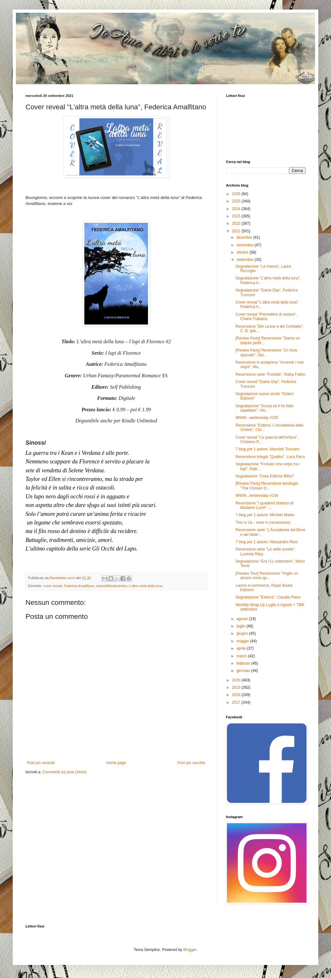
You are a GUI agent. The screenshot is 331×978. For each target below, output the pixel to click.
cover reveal (52, 586)
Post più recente (41, 763)
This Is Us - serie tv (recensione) (263, 522)
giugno (242, 633)
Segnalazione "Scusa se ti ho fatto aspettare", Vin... (264, 408)
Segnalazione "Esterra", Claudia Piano (268, 597)
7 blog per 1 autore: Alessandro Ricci (267, 542)
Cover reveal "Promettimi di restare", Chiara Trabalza (266, 316)
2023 (237, 216)
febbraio (243, 663)
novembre (245, 245)
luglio (241, 626)
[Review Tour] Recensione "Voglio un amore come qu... (267, 575)
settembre (245, 259)
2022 (237, 223)
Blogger (189, 949)
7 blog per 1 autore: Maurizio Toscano (267, 449)
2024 (237, 209)
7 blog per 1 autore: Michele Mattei (265, 515)
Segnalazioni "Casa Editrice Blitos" (265, 476)
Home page (116, 763)
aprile (241, 648)
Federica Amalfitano (79, 586)
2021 (237, 231)
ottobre (243, 252)
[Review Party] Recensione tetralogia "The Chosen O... (267, 485)
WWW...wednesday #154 (257, 495)
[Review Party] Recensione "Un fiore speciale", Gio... (266, 352)
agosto (242, 619)
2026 (237, 194)
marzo (242, 656)
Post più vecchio (191, 763)
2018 (237, 695)
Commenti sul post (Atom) (64, 772)
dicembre (244, 237)
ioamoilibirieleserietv (111, 586)
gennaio (243, 670)
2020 (237, 680)
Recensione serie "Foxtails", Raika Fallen (270, 374)
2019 (237, 687)
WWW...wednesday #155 (257, 417)
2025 (237, 201)
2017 (237, 702)
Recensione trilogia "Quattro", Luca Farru (270, 457)
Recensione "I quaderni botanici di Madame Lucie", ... (264, 505)
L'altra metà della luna (145, 586)
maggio (243, 641)
